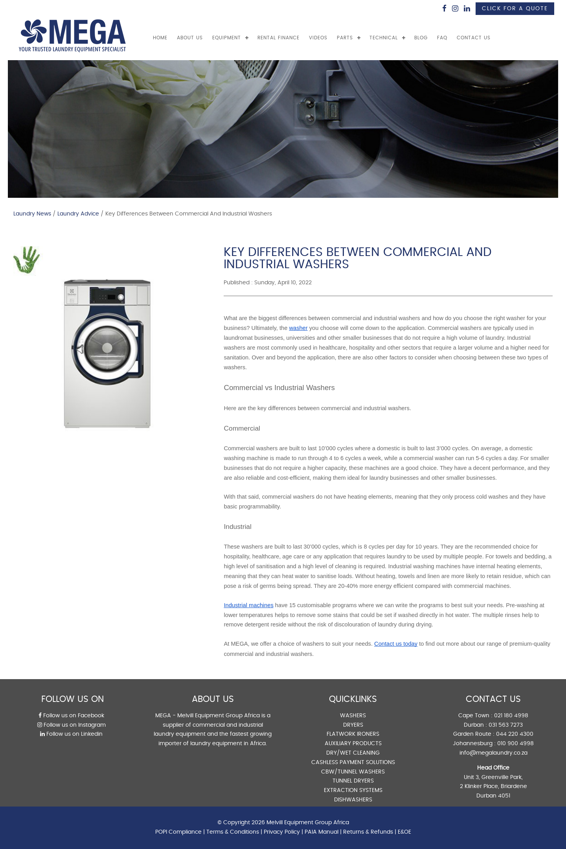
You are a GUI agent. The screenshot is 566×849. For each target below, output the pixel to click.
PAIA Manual (321, 832)
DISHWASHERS (353, 800)
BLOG (421, 37)
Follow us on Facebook (71, 715)
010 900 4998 (515, 743)
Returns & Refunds (368, 832)
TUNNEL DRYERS (353, 781)
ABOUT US (190, 37)
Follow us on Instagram (71, 725)
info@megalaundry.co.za (493, 753)
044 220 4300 (514, 734)
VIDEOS (318, 37)
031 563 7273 (506, 725)
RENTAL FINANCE (278, 37)
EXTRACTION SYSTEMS (353, 790)
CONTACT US (474, 37)
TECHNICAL (383, 37)
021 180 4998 (511, 715)
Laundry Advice (78, 214)
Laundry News (32, 214)
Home (160, 37)
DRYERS (353, 725)
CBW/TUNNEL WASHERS (353, 772)
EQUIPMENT (226, 37)
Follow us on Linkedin (71, 734)
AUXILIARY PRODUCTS (353, 743)
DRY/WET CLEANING (353, 753)
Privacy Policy (282, 832)
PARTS (345, 37)
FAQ (442, 37)
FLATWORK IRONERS (353, 734)
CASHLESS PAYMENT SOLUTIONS (353, 762)
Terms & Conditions (232, 832)
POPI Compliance (178, 832)
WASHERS (353, 715)
